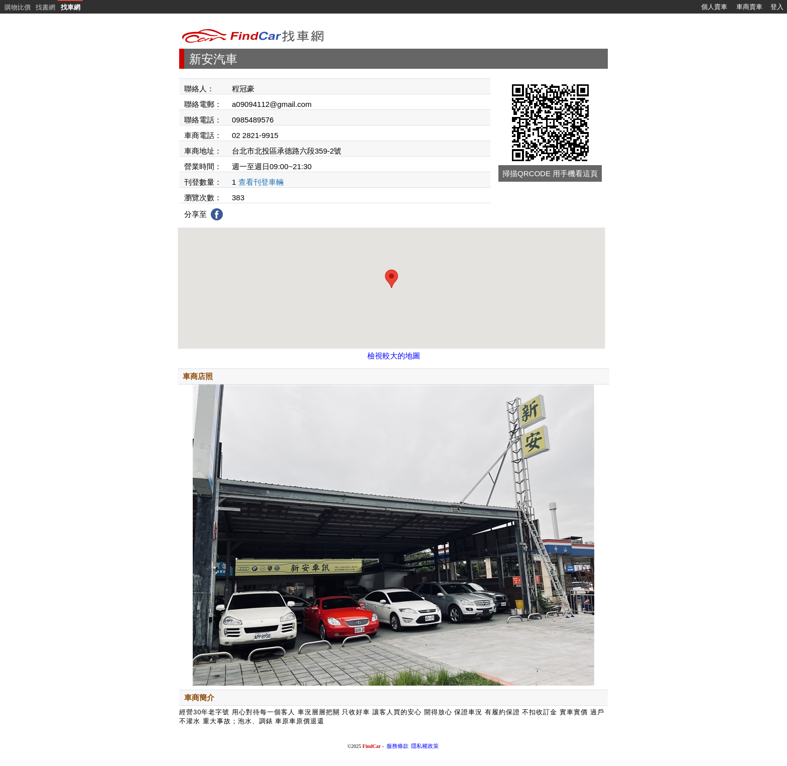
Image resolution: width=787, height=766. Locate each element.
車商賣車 (749, 7)
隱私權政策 (425, 746)
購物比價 (18, 7)
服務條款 (397, 746)
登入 (776, 7)
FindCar (371, 746)
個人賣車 (714, 7)
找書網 (45, 7)
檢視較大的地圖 (393, 355)
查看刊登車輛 (261, 182)
